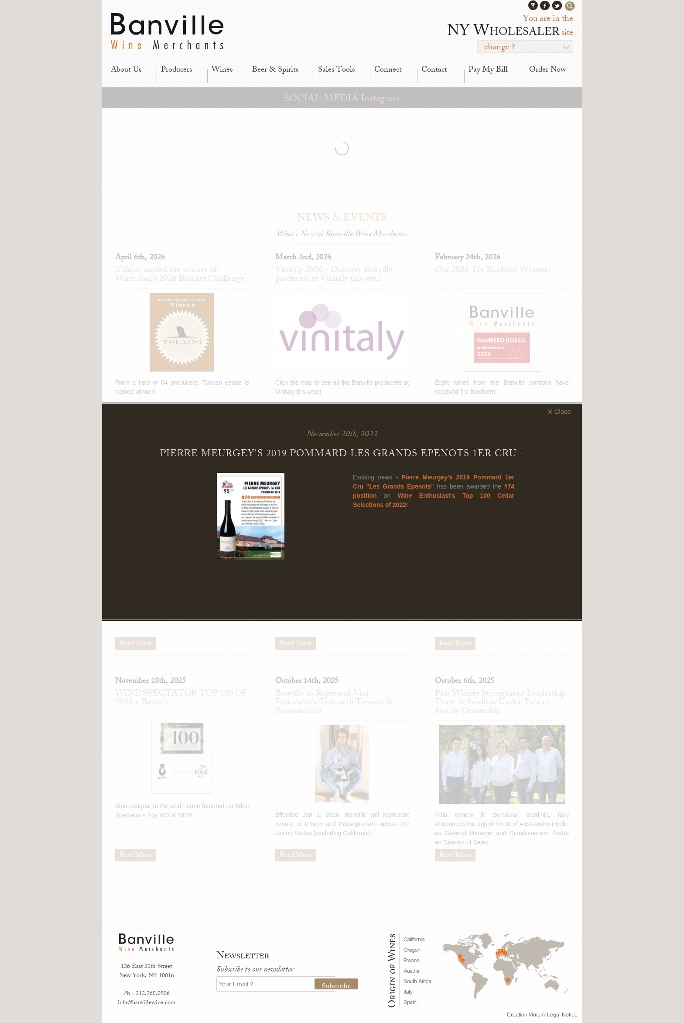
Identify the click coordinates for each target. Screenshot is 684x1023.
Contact (434, 70)
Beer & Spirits (275, 70)
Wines (222, 70)
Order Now (547, 70)
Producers (176, 70)
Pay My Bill (488, 70)
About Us (126, 70)
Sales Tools (336, 70)
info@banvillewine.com (146, 1003)
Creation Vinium (526, 1014)
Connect (388, 70)
